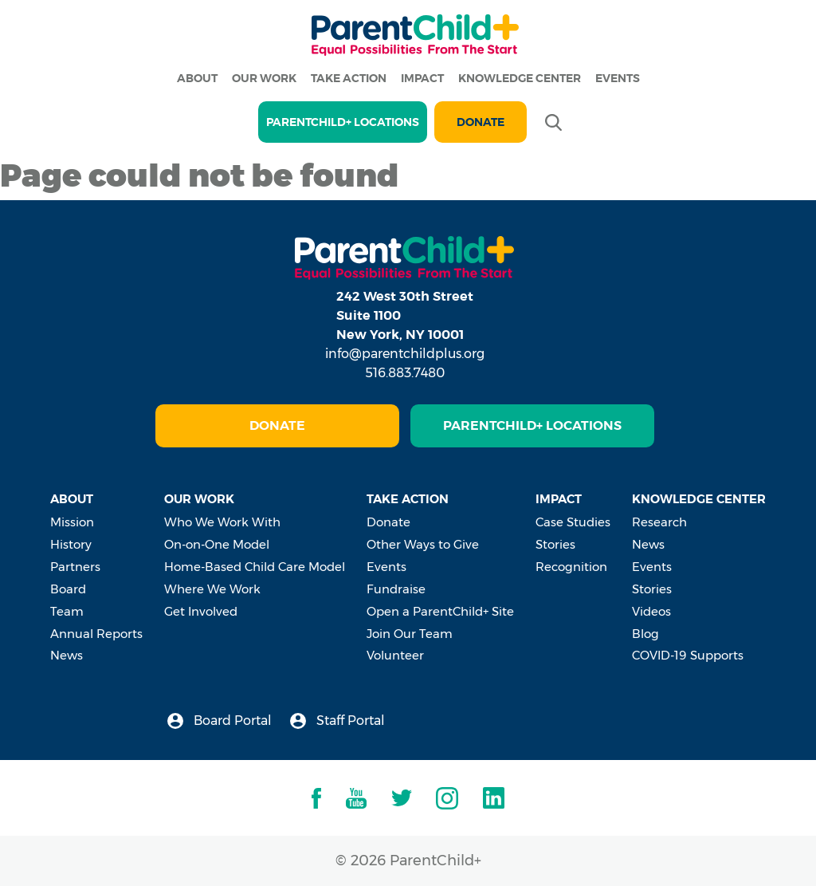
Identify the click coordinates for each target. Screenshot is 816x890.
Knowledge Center (519, 78)
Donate (480, 122)
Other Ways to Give (423, 544)
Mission (72, 522)
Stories (555, 544)
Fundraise (396, 589)
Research (659, 522)
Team (67, 611)
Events (617, 78)
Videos (651, 611)
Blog (645, 633)
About (197, 78)
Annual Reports (96, 633)
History (71, 544)
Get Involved (200, 611)
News (66, 655)
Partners (75, 566)
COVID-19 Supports (687, 655)
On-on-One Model (216, 544)
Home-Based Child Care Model (254, 566)
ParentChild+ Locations (532, 425)
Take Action (348, 78)
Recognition (571, 566)
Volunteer (395, 655)
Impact (422, 78)
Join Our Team (410, 633)
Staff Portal (337, 721)
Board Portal (219, 721)
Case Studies (573, 522)
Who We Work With (222, 522)
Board (68, 589)
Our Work (264, 78)
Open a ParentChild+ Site (440, 611)
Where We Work (212, 589)
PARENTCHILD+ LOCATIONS (342, 122)
